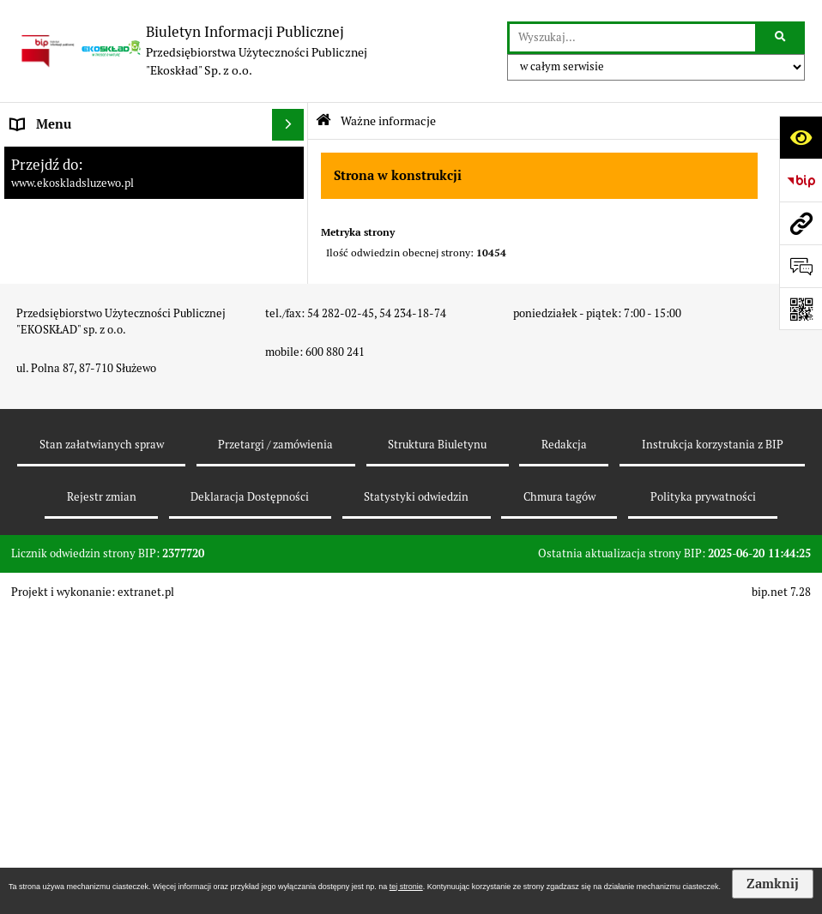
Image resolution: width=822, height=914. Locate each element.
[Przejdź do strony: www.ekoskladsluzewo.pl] (800, 222)
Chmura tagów (559, 799)
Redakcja (564, 747)
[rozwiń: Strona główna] (291, 157)
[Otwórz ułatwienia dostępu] (800, 137)
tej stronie (406, 886)
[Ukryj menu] (288, 125)
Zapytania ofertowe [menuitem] (68, 317)
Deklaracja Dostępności (249, 799)
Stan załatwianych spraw (101, 747)
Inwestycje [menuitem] (42, 401)
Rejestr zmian (101, 799)
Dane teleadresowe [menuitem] (67, 221)
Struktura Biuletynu (437, 747)
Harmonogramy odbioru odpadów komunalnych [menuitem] (107, 359)
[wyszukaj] (632, 37)
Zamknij (772, 884)
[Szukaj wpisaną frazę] (781, 37)
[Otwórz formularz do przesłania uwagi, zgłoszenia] (800, 265)
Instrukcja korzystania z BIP (712, 747)
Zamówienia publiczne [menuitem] (77, 252)
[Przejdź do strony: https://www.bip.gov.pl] (800, 180)
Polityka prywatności (703, 799)
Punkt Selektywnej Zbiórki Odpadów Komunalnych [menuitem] (117, 494)
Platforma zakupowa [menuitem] (70, 188)
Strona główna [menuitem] (53, 156)
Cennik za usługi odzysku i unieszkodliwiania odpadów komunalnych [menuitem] (133, 442)
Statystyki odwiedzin (416, 799)
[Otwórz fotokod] (800, 308)
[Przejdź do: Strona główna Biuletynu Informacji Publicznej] (323, 120)
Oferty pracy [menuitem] (47, 285)
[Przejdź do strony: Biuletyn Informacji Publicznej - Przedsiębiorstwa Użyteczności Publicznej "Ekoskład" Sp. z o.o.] (192, 51)
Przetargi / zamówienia (275, 747)
